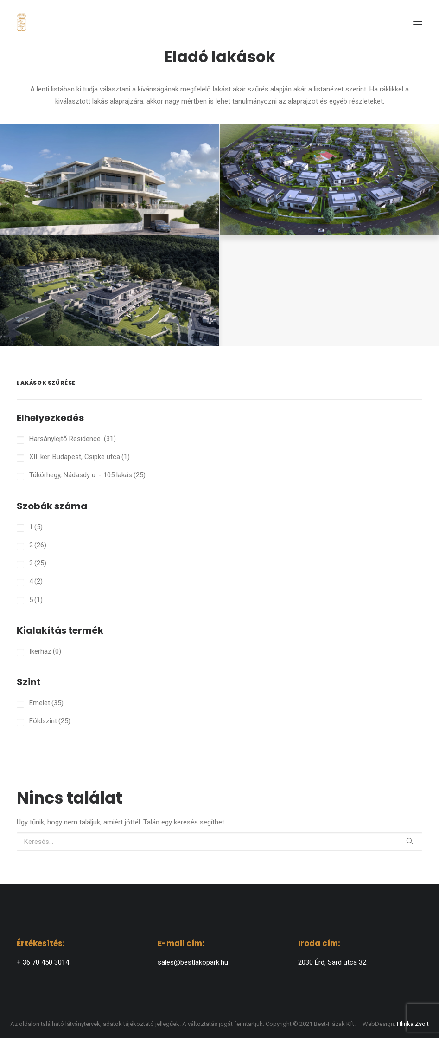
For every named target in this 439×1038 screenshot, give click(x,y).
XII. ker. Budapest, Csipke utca (79, 457)
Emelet (46, 703)
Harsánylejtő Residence (72, 439)
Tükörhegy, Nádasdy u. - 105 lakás (87, 475)
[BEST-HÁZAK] (21, 22)
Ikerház (45, 651)
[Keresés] (219, 841)
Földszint (49, 721)
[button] (417, 22)
